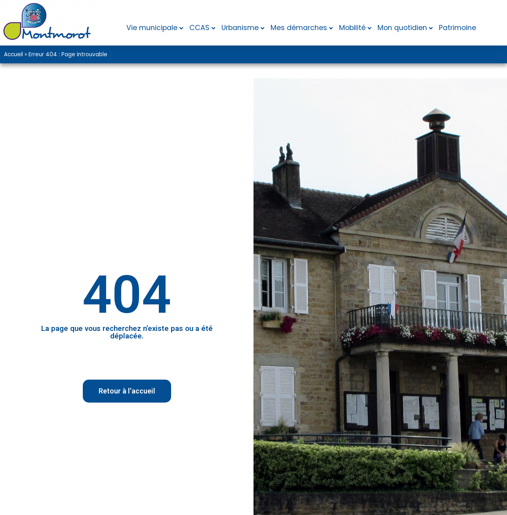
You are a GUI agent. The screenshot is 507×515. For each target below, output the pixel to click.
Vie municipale (151, 27)
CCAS (199, 27)
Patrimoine (457, 27)
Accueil (13, 54)
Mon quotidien (402, 27)
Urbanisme (240, 27)
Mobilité (352, 27)
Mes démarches (299, 27)
